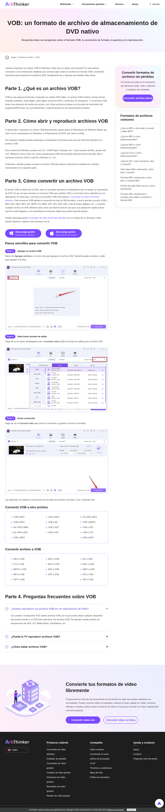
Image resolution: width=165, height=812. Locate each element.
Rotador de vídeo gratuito (58, 796)
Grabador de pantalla (56, 759)
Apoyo (135, 4)
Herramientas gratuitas (93, 4)
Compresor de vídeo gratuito (56, 779)
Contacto (137, 754)
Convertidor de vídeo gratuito (56, 765)
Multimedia (65, 4)
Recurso (119, 4)
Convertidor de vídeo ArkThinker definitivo (47, 218)
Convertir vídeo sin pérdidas (83, 721)
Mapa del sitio (96, 773)
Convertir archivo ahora (137, 98)
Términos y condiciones (101, 768)
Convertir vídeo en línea (120, 720)
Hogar (13, 57)
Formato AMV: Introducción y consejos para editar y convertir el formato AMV (135, 197)
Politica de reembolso (100, 777)
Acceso (154, 4)
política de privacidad (99, 759)
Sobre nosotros (97, 749)
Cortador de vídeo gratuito (59, 773)
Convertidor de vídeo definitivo (56, 751)
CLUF (92, 763)
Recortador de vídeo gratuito (56, 788)
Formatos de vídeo (25, 57)
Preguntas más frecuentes (145, 759)
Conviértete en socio (99, 754)
